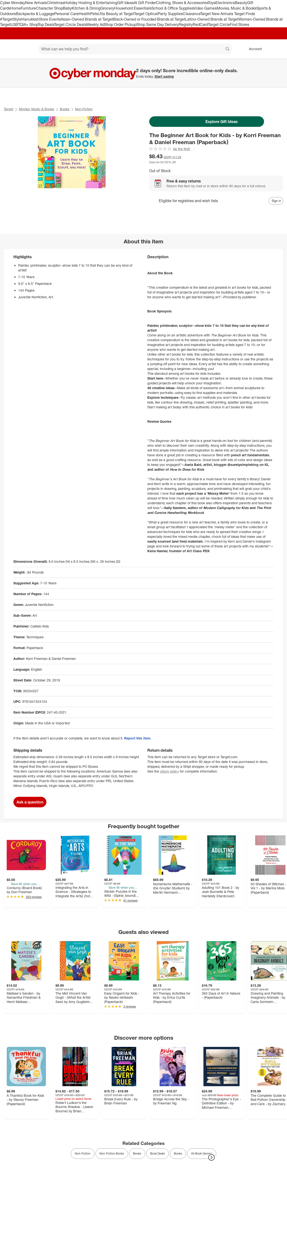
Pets (94, 13)
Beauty (241, 2)
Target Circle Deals (70, 24)
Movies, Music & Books (236, 8)
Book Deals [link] (157, 1153)
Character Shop (49, 8)
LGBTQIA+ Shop (24, 24)
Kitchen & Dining (86, 8)
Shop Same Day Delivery (157, 24)
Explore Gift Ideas (207, 121)
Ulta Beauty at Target (116, 13)
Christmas (55, 2)
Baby (67, 8)
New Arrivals (36, 2)
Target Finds (244, 13)
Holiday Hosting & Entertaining (90, 2)
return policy (169, 771)
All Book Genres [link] (201, 1153)
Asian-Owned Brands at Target (87, 19)
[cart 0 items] (277, 49)
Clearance (191, 13)
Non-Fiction (84, 109)
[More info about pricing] (261, 158)
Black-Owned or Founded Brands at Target (149, 19)
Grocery (107, 8)
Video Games (205, 8)
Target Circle (219, 24)
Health (84, 13)
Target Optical (146, 13)
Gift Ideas (125, 2)
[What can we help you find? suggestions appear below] (135, 49)
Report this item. (137, 738)
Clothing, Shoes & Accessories (182, 2)
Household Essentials (132, 8)
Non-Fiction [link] (82, 1153)
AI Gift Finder (145, 2)
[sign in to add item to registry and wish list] (276, 201)
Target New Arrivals (217, 13)
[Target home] (10, 49)
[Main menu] (27, 49)
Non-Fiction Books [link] (111, 1153)
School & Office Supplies (172, 8)
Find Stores (239, 24)
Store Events (50, 19)
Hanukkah (30, 19)
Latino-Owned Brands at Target (211, 19)
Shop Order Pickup (120, 24)
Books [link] (137, 1153)
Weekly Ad (95, 24)
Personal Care (66, 13)
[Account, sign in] (253, 49)
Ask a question (30, 802)
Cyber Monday (12, 2)
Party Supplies (170, 13)
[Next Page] (211, 1157)
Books (64, 109)
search (227, 49)
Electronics (225, 2)
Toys (211, 2)
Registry (186, 24)
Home (15, 8)
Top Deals (46, 24)
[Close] (280, 64)
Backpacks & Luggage (35, 13)
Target (8, 109)
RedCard (200, 24)
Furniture (28, 8)
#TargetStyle (11, 19)
